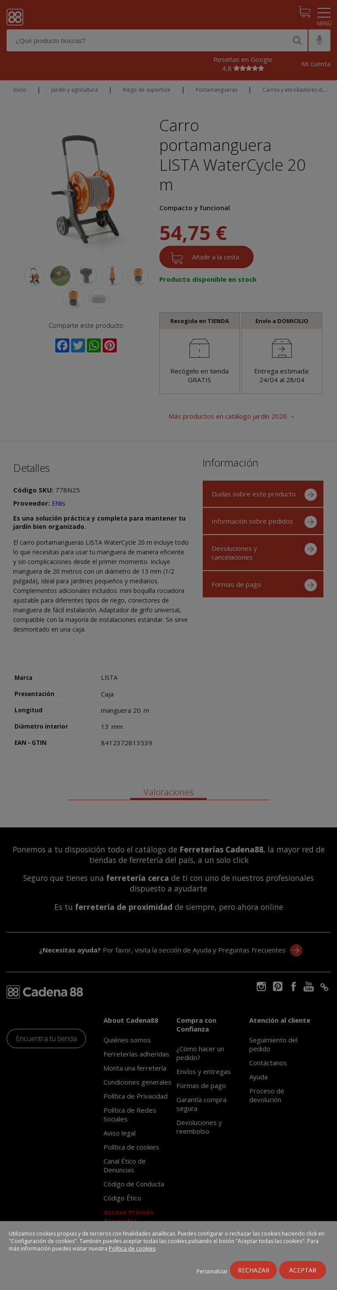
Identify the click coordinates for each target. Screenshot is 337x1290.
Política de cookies (132, 1248)
